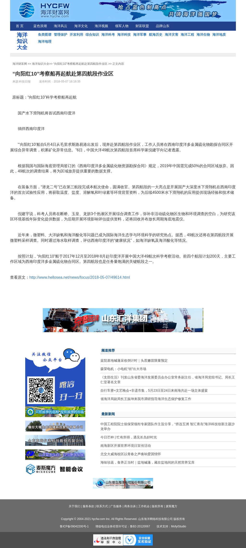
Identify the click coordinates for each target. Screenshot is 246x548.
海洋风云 (60, 26)
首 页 (20, 26)
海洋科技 (124, 34)
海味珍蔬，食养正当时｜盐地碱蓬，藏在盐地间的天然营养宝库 (147, 462)
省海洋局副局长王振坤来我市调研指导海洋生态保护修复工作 (145, 399)
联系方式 (102, 506)
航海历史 (155, 34)
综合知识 (92, 34)
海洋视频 (101, 26)
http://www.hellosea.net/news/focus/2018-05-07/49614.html (79, 277)
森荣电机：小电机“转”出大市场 (123, 369)
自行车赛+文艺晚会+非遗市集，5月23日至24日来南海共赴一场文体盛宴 (154, 390)
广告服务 (116, 506)
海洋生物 (203, 34)
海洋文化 (81, 26)
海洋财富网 (19, 63)
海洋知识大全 (40, 63)
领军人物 (122, 26)
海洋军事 (140, 34)
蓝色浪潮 (40, 26)
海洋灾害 (171, 34)
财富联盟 (142, 26)
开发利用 (76, 34)
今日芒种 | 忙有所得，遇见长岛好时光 (128, 437)
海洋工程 (187, 34)
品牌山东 (162, 26)
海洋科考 (108, 34)
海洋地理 (44, 41)
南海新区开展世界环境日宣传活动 (125, 446)
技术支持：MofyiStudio (171, 526)
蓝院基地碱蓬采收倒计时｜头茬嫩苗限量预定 (134, 360)
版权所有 (157, 506)
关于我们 (74, 506)
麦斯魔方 (171, 506)
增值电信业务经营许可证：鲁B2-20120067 (122, 526)
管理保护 (60, 34)
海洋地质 (219, 34)
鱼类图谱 (44, 34)
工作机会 (144, 506)
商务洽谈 (130, 506)
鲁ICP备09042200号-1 (74, 526)
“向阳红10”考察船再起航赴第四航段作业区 (80, 63)
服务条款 (88, 506)
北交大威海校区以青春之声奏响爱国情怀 (130, 454)
